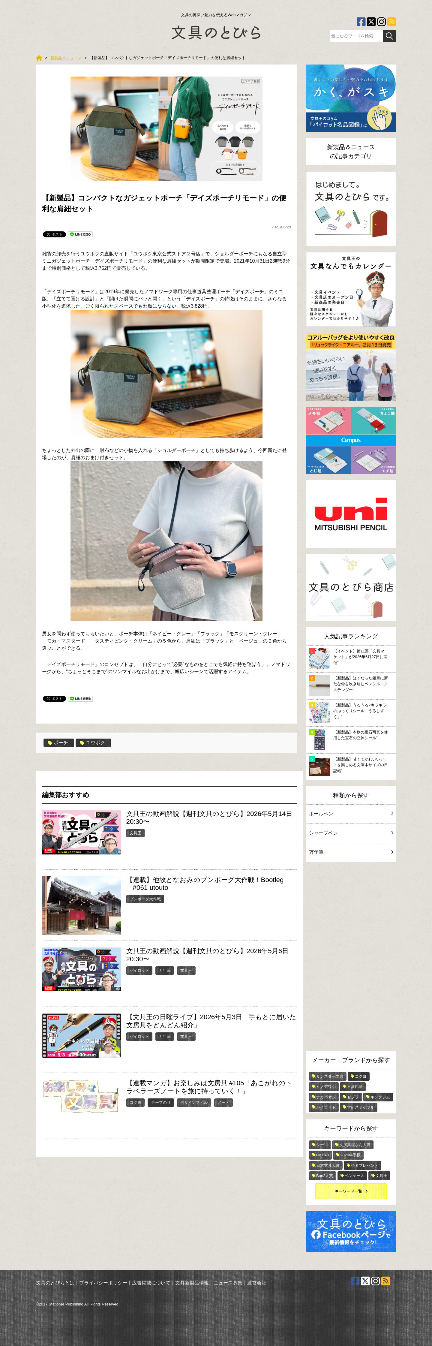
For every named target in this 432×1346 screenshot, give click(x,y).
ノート (223, 1102)
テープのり (161, 1102)
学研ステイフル (360, 1107)
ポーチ (58, 742)
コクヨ (135, 1102)
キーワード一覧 (348, 1191)
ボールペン (351, 813)
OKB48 (322, 1155)
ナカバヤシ (326, 1097)
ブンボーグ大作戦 (145, 899)
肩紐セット (179, 260)
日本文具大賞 (328, 1165)
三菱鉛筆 (355, 1086)
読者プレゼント (364, 1165)
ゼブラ (353, 1097)
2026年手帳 (350, 1155)
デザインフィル (194, 1102)
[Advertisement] (351, 958)
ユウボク (90, 253)
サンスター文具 (330, 1076)
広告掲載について (151, 1282)
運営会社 (256, 1282)
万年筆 (165, 970)
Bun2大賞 (324, 1175)
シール (322, 1145)
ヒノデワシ (326, 1086)
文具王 (135, 833)
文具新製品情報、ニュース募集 (208, 1282)
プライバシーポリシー (103, 1282)
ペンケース (354, 1175)
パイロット (139, 970)
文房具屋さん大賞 (354, 1145)
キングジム (380, 1097)
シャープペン (351, 833)
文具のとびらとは (55, 1282)
